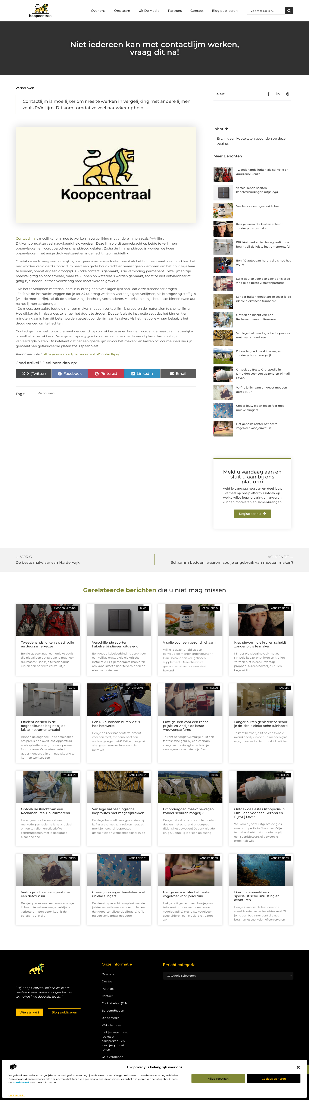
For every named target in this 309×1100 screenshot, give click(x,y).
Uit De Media (149, 11)
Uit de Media (110, 1017)
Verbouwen (25, 88)
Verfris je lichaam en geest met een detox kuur (46, 894)
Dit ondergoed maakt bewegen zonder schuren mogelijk (188, 811)
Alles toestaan (218, 1078)
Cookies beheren (274, 1078)
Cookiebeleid (17, 1095)
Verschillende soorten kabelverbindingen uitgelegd (115, 644)
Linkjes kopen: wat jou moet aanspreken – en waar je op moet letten (115, 1041)
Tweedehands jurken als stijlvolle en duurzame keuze (47, 644)
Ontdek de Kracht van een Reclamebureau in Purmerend (45, 811)
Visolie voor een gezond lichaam (259, 206)
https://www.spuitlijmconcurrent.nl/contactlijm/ (81, 354)
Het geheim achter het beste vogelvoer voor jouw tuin (186, 894)
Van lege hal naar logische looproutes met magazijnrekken (118, 811)
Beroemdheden (113, 1010)
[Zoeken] (289, 10)
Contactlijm (26, 238)
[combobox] (266, 10)
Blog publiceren (225, 11)
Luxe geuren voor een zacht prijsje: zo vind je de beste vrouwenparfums (185, 726)
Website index (112, 1025)
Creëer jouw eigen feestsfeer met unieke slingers (119, 894)
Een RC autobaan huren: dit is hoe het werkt (116, 724)
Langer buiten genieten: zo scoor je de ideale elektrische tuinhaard (261, 724)
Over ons (98, 11)
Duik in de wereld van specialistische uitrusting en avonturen (257, 896)
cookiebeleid (21, 1082)
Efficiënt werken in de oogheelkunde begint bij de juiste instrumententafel (43, 726)
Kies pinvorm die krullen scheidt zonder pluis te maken (260, 644)
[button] (298, 1067)
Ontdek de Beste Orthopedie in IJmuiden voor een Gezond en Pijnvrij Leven (263, 374)
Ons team (122, 11)
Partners (175, 11)
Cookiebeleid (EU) (114, 1003)
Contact (196, 11)
